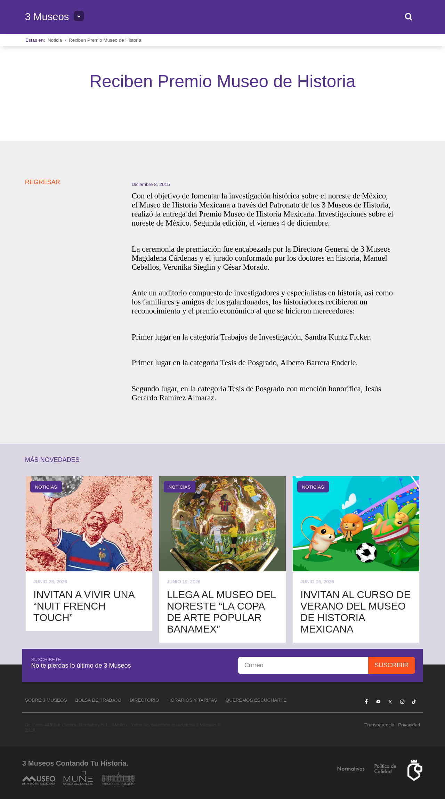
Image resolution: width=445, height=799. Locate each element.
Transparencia (379, 724)
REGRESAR (42, 182)
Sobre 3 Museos (46, 700)
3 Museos (47, 16)
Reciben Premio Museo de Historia (105, 40)
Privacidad (409, 724)
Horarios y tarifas (192, 700)
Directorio (144, 700)
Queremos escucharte (256, 700)
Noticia (55, 40)
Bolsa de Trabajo (98, 700)
